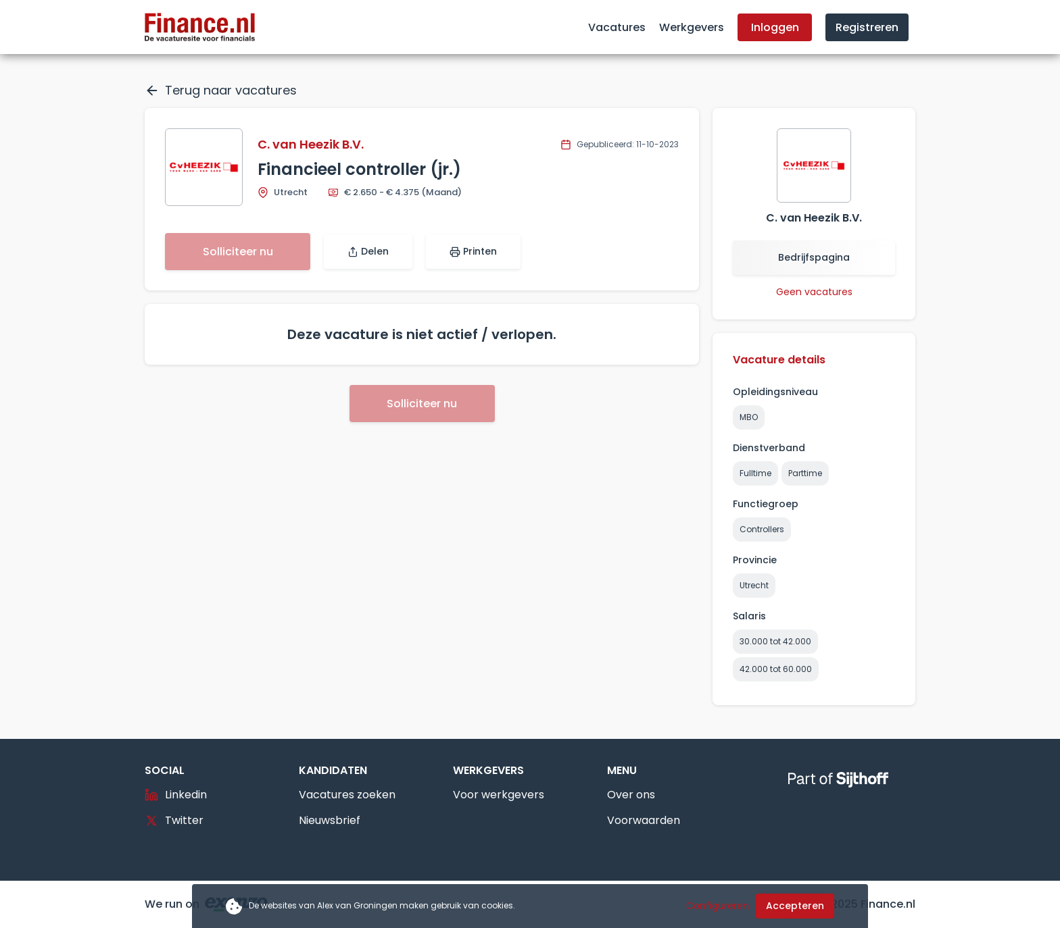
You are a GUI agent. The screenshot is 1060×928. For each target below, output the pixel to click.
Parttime (805, 473)
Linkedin (176, 794)
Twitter (174, 820)
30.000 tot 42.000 (775, 641)
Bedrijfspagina (814, 257)
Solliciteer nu (238, 251)
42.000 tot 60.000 (776, 669)
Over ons (631, 794)
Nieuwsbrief (329, 820)
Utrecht (754, 585)
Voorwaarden (643, 820)
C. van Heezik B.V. (311, 144)
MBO (749, 417)
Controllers (762, 529)
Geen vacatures (814, 292)
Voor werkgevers (498, 794)
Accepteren (795, 905)
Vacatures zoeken (347, 794)
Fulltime (755, 473)
